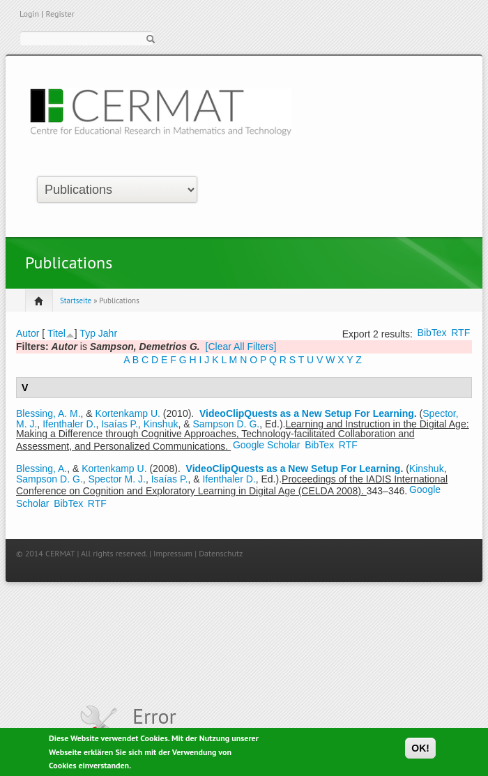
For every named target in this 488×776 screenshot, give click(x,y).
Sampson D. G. (225, 423)
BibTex (432, 332)
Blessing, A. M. (48, 413)
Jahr (107, 333)
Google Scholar (266, 444)
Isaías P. (119, 423)
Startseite (75, 300)
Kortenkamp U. (128, 413)
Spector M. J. (116, 479)
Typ (87, 333)
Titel (56, 333)
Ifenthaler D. (69, 423)
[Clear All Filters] (241, 346)
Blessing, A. (41, 468)
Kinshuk (161, 423)
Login (29, 13)
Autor (27, 333)
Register (59, 13)
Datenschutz (221, 553)
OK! (420, 750)
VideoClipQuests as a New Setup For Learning (306, 413)
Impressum (172, 553)
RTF (460, 332)
